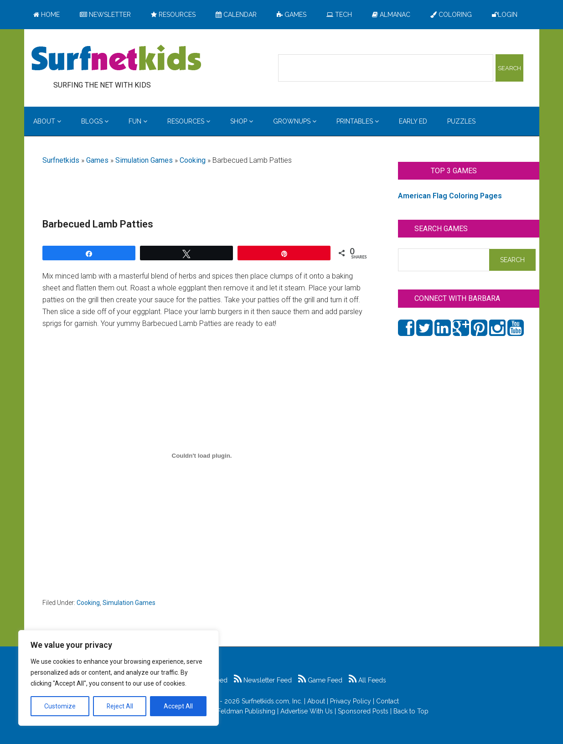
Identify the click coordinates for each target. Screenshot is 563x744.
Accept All (178, 706)
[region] (118, 678)
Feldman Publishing (246, 711)
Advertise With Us (306, 711)
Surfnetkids (60, 160)
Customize (60, 706)
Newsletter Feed (263, 680)
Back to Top (411, 711)
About (316, 701)
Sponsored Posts (363, 711)
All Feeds (367, 680)
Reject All (119, 706)
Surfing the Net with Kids (116, 58)
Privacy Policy (350, 701)
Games (97, 160)
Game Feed (320, 680)
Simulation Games (144, 160)
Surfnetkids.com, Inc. (272, 701)
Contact (387, 701)
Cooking (193, 160)
